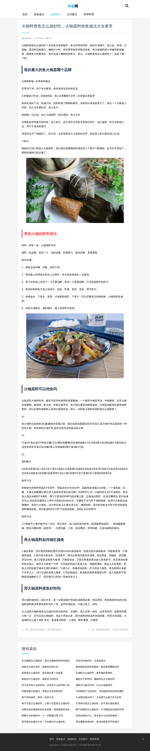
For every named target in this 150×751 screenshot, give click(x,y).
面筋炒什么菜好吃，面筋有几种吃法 (40, 679)
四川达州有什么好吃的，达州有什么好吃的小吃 (46, 685)
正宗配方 (72, 14)
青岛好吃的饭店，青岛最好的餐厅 (46, 629)
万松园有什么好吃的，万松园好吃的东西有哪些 (100, 691)
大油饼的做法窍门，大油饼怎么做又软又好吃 (98, 697)
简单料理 (89, 14)
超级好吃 (55, 14)
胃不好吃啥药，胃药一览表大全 (38, 697)
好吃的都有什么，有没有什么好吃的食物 (96, 715)
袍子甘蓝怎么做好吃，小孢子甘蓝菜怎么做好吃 (46, 703)
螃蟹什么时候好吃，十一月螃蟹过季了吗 (42, 715)
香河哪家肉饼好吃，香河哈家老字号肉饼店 (97, 721)
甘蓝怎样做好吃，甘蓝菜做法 (90, 660)
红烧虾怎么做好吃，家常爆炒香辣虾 (94, 673)
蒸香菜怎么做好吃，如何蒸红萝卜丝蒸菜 (42, 673)
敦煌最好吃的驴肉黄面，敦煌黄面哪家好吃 (97, 666)
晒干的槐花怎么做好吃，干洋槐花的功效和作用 (100, 709)
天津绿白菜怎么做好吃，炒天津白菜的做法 (97, 703)
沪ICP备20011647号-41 (89, 745)
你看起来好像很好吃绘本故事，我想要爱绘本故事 (46, 710)
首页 (25, 14)
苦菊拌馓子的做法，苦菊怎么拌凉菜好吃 (42, 691)
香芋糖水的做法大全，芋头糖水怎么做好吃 (43, 721)
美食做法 (39, 14)
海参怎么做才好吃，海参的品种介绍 (40, 666)
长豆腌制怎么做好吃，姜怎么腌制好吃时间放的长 (46, 661)
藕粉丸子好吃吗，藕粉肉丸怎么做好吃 (95, 679)
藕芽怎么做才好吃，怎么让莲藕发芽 (94, 685)
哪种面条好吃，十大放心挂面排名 (112, 629)
